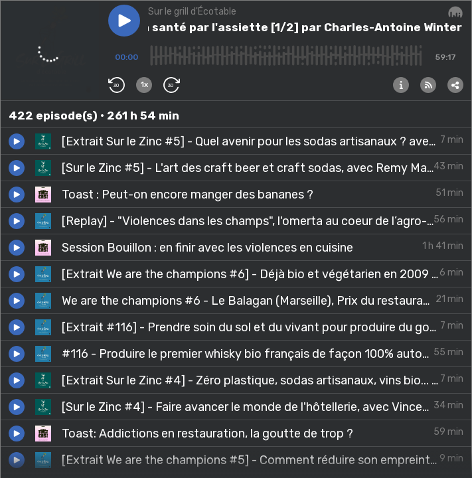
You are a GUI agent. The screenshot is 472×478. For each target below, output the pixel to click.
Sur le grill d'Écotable (192, 11)
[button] (124, 21)
